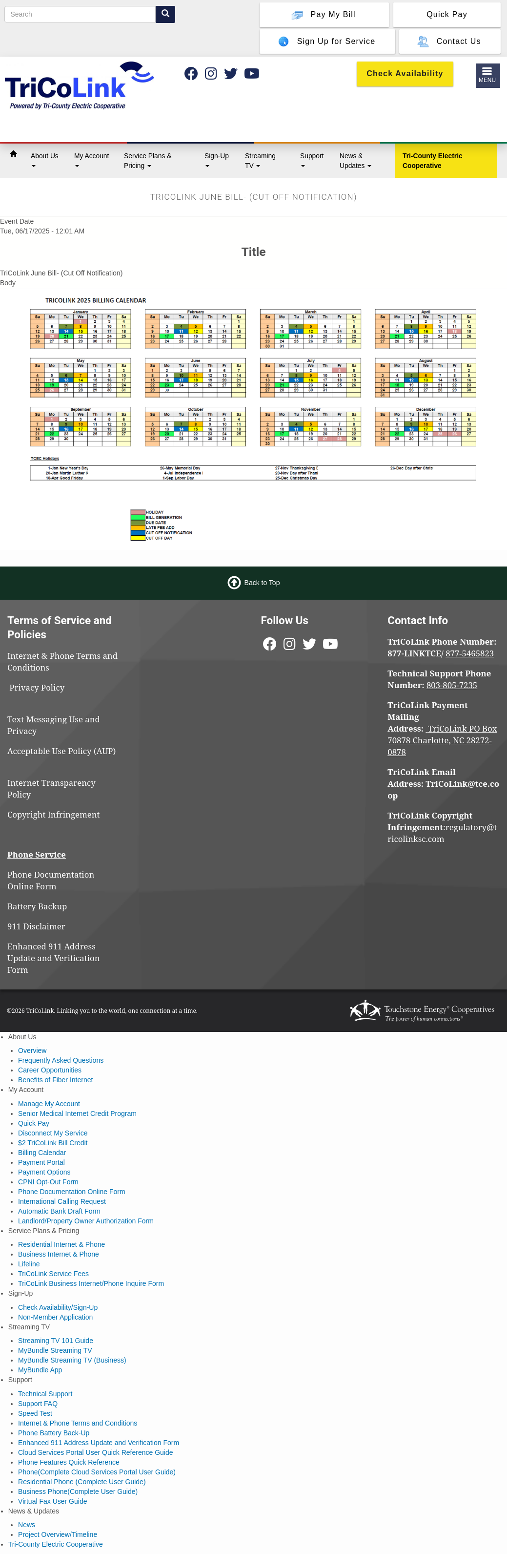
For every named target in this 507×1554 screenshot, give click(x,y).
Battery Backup (37, 906)
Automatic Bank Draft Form (59, 1211)
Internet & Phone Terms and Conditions (77, 1423)
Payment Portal (41, 1162)
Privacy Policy (41, 687)
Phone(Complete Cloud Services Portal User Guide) (97, 1472)
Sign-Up (216, 159)
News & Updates (355, 160)
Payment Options (44, 1172)
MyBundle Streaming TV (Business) (72, 1360)
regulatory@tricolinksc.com (442, 832)
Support (312, 159)
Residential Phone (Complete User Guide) (81, 1482)
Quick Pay (33, 1123)
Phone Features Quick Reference (69, 1462)
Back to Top (262, 583)
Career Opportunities (49, 1070)
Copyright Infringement (53, 814)
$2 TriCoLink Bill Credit (52, 1143)
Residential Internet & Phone (61, 1244)
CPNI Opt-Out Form (48, 1182)
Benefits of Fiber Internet (55, 1080)
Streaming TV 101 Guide (55, 1340)
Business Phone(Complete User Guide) (78, 1491)
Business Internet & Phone (58, 1254)
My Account (91, 159)
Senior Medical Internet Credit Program (77, 1113)
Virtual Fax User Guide (52, 1501)
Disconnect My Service (52, 1133)
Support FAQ (38, 1403)
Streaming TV (260, 160)
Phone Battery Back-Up (53, 1433)
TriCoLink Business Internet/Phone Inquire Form (91, 1283)
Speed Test (35, 1413)
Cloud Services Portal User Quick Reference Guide (95, 1452)
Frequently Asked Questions (60, 1060)
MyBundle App (40, 1370)
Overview (32, 1050)
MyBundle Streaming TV (55, 1350)
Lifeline (29, 1264)
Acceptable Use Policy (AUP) (61, 750)
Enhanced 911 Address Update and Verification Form (53, 958)
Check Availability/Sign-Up (58, 1307)
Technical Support (45, 1394)
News (26, 1525)
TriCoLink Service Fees (53, 1274)
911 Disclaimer (36, 926)
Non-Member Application (55, 1317)
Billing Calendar (42, 1152)
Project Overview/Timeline (57, 1534)
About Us (45, 159)
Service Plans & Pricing (147, 160)
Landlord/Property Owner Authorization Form (86, 1221)
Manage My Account (49, 1104)
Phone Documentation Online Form (50, 880)
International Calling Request (62, 1201)
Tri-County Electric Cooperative (433, 160)
